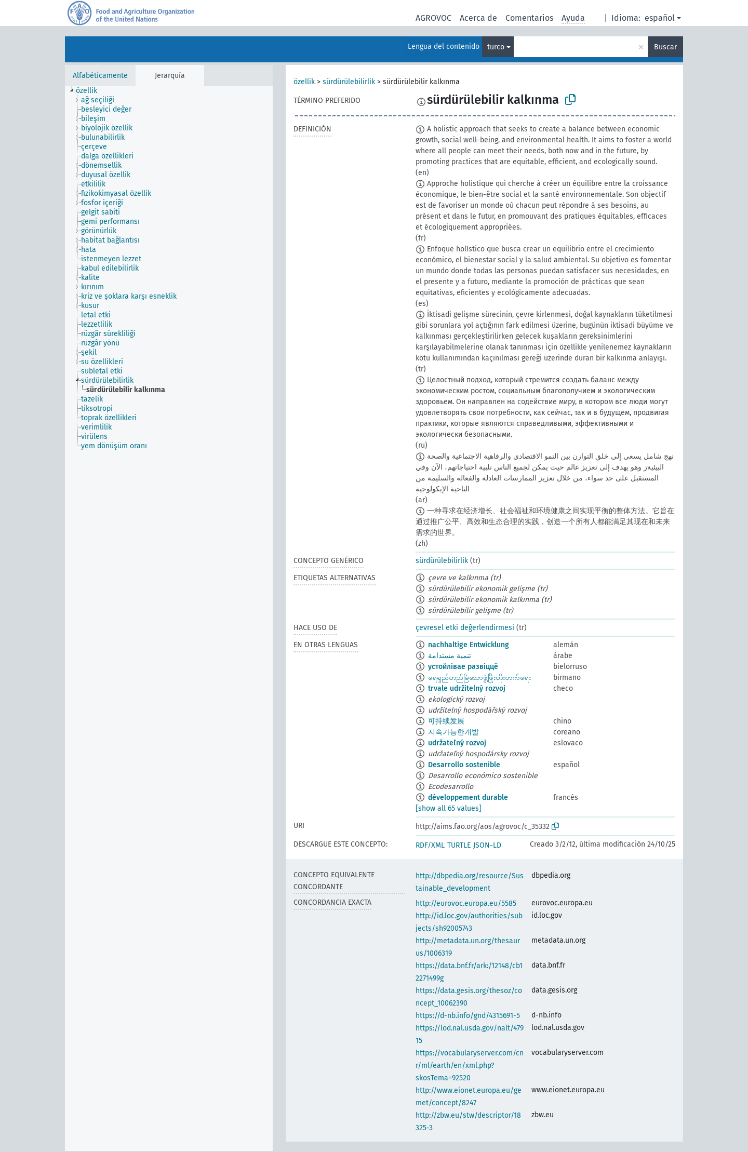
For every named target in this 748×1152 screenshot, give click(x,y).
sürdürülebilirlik (349, 81)
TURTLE (459, 845)
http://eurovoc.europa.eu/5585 (466, 903)
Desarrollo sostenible (464, 764)
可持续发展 (446, 721)
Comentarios (529, 18)
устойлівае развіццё (463, 666)
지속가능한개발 (453, 732)
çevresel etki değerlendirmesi (465, 627)
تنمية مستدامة (449, 655)
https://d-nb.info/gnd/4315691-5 (468, 1015)
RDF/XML (430, 845)
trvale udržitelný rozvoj (466, 688)
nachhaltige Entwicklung (468, 644)
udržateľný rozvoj (457, 743)
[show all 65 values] (449, 808)
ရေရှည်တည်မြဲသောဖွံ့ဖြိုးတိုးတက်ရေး (479, 677)
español (660, 18)
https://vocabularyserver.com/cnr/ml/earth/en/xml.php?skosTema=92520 (470, 1065)
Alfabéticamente (100, 75)
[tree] (169, 618)
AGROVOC (433, 18)
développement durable (468, 797)
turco (495, 47)
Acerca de (478, 18)
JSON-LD (487, 845)
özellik (304, 81)
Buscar (665, 47)
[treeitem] (90, 91)
